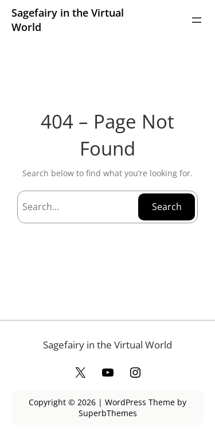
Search (167, 206)
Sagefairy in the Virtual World (107, 344)
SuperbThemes (108, 413)
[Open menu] (197, 20)
